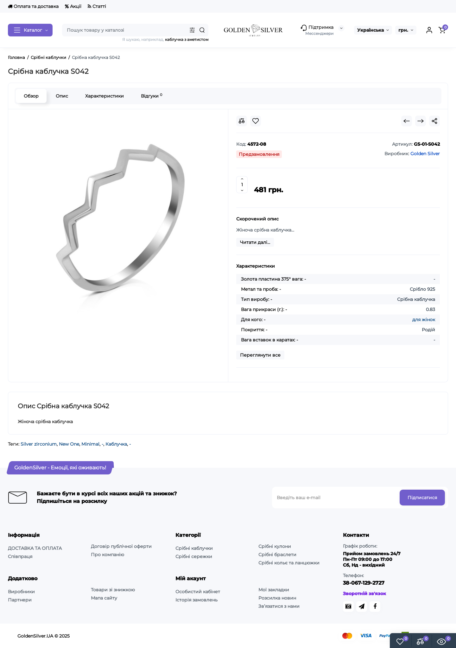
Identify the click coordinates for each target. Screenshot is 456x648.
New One (69, 444)
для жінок (423, 319)
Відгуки (151, 96)
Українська (370, 30)
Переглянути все (260, 355)
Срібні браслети (277, 554)
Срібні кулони (274, 546)
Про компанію (107, 554)
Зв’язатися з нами (279, 606)
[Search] (202, 30)
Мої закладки (273, 590)
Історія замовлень (196, 600)
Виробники (21, 591)
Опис (62, 96)
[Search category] (192, 30)
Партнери (20, 600)
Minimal (90, 444)
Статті (97, 6)
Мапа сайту (104, 598)
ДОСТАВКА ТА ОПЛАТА (35, 548)
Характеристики (104, 96)
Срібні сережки (193, 556)
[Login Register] (429, 30)
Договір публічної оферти (121, 546)
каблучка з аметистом (186, 39)
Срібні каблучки (194, 548)
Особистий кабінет (197, 591)
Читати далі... (255, 242)
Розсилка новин (277, 598)
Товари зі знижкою (113, 590)
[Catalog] (30, 30)
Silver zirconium (39, 444)
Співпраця (20, 556)
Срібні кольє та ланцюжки (289, 563)
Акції (73, 6)
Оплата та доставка (33, 6)
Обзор (31, 96)
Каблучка (116, 444)
